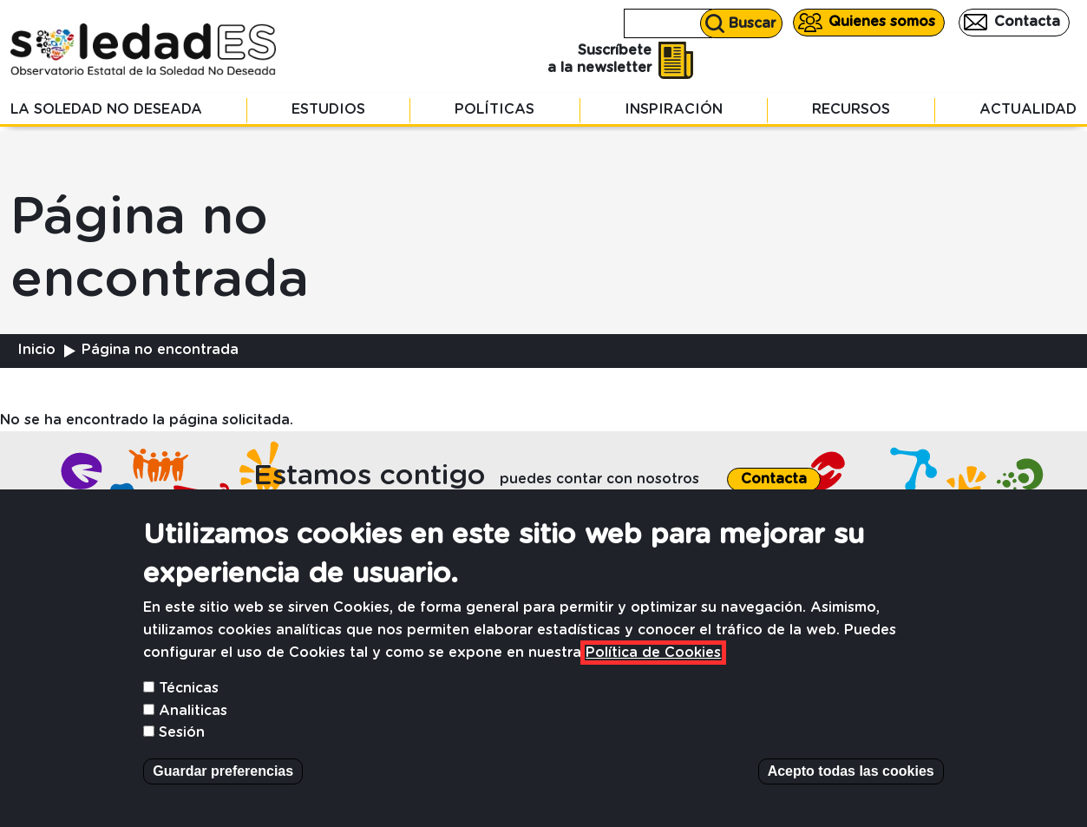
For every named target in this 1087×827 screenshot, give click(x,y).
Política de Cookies (653, 676)
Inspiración (674, 109)
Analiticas (193, 734)
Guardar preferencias (223, 794)
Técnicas (189, 712)
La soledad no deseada (106, 109)
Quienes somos (881, 22)
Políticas (494, 109)
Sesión (182, 756)
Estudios (328, 109)
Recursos (851, 109)
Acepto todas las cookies (851, 794)
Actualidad (1028, 109)
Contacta (1027, 22)
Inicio (36, 350)
